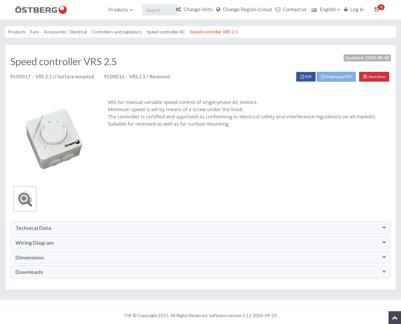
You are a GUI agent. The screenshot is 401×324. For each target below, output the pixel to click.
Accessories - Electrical (65, 31)
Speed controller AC (166, 31)
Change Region (245, 9)
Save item (375, 76)
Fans (34, 31)
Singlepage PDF (336, 76)
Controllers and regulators (116, 31)
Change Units (195, 9)
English (325, 9)
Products (120, 9)
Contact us (292, 9)
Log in (355, 9)
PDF (306, 76)
